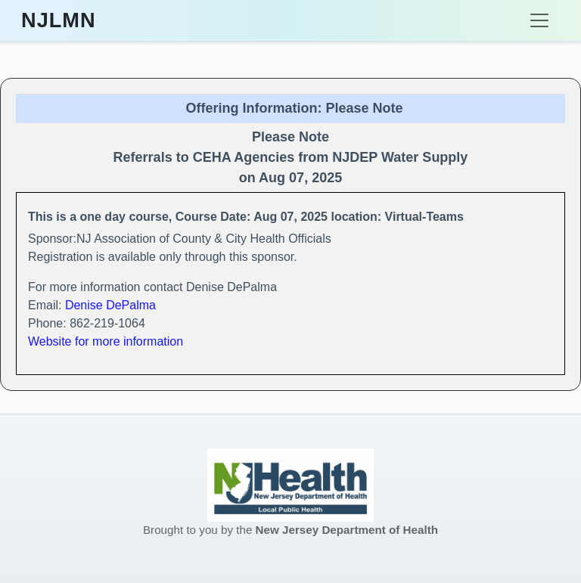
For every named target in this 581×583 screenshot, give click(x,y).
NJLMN (58, 20)
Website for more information (105, 341)
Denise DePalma (110, 305)
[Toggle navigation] (539, 20)
